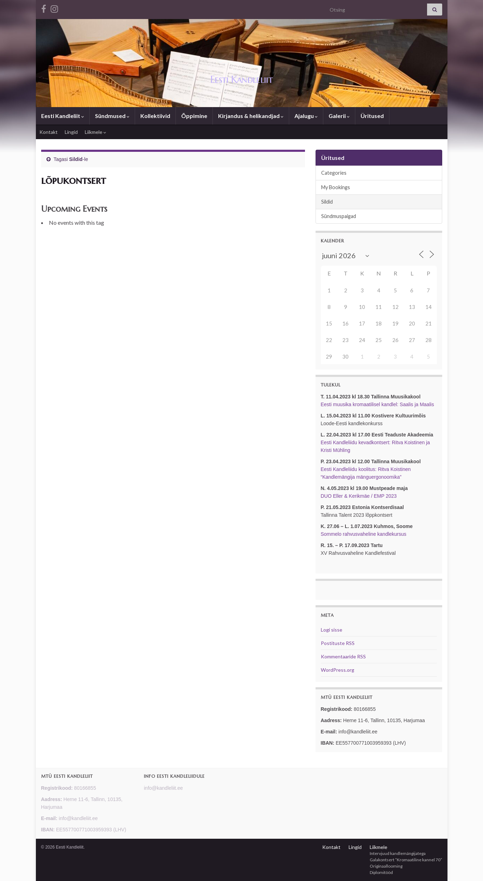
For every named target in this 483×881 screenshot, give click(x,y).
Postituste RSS (338, 643)
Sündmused (112, 115)
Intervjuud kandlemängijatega (398, 853)
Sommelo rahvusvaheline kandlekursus (364, 534)
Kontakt (48, 132)
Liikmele (95, 132)
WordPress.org (337, 670)
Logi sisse (331, 630)
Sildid (76, 159)
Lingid (71, 132)
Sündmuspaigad (338, 216)
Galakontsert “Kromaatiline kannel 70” (406, 859)
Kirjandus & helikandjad (251, 115)
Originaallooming (386, 866)
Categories (334, 173)
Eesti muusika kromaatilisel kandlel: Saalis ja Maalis (377, 404)
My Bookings (335, 187)
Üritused (372, 115)
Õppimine (194, 115)
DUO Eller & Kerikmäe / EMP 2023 (359, 496)
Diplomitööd (381, 872)
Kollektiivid (155, 115)
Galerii (339, 115)
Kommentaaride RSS (343, 656)
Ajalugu (306, 115)
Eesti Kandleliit (241, 79)
